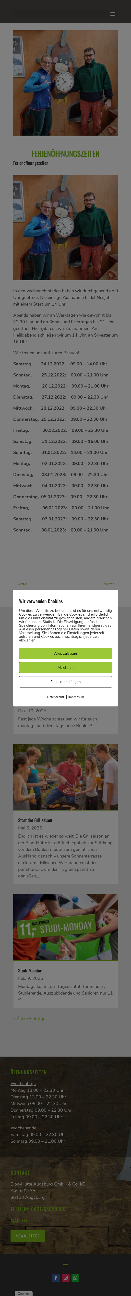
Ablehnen (66, 667)
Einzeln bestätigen (65, 681)
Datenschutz (56, 697)
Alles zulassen (65, 653)
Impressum (76, 697)
